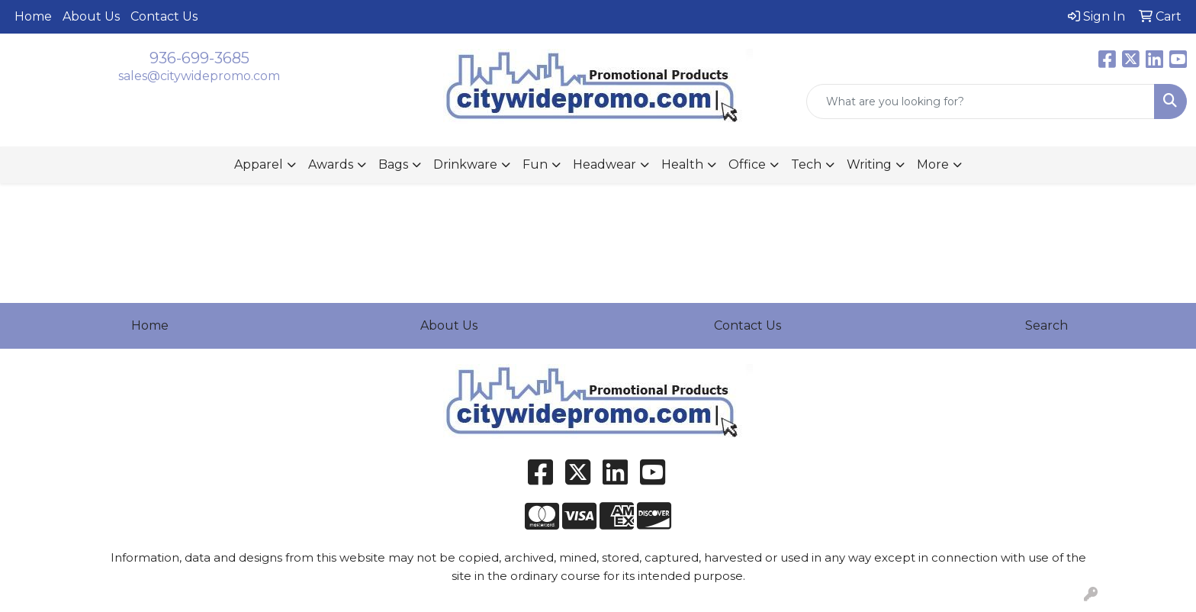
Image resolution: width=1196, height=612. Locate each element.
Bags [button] (393, 164)
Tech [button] (806, 164)
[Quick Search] (980, 101)
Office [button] (747, 164)
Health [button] (682, 164)
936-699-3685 (199, 58)
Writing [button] (869, 164)
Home (33, 16)
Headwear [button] (604, 164)
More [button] (933, 164)
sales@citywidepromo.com (199, 76)
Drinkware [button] (465, 164)
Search (1046, 325)
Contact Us (164, 16)
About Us (91, 16)
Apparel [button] (258, 164)
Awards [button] (330, 164)
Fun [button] (535, 164)
